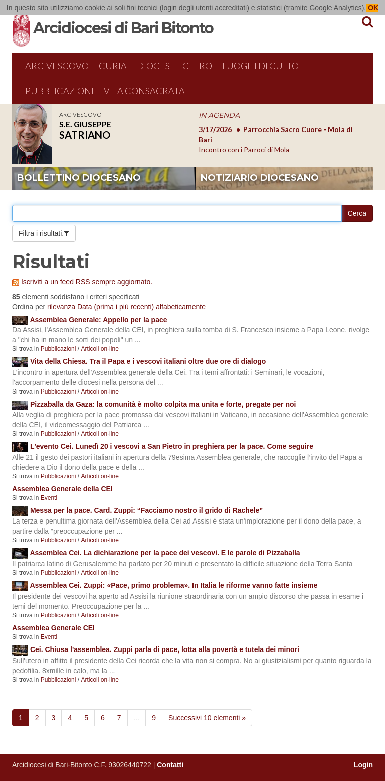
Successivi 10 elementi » (207, 718)
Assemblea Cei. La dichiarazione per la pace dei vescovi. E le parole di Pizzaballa (165, 553)
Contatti (170, 765)
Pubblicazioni (59, 90)
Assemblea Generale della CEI (62, 489)
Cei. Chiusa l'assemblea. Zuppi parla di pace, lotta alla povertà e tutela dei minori (164, 649)
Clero (197, 65)
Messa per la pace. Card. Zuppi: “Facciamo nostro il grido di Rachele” (146, 510)
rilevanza (61, 307)
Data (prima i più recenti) (115, 307)
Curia (113, 65)
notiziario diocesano (260, 177)
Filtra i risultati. (41, 233)
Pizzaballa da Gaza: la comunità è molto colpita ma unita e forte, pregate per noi (163, 404)
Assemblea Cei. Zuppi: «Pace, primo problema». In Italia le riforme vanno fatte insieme (173, 585)
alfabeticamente (181, 307)
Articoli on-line (99, 348)
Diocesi (154, 65)
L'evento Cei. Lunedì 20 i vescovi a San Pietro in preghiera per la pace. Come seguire (171, 446)
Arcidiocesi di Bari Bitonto (123, 28)
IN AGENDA (219, 115)
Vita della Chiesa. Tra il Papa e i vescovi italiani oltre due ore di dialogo (148, 361)
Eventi (49, 497)
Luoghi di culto (260, 65)
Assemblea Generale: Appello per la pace (98, 320)
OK (372, 8)
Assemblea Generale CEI (53, 628)
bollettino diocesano (79, 177)
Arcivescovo (57, 65)
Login (363, 765)
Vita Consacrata (144, 90)
